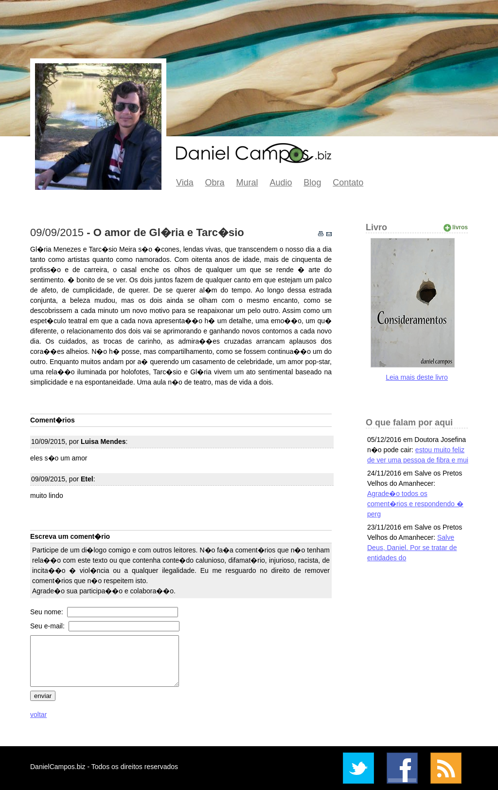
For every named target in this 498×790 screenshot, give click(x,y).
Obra (215, 182)
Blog (312, 182)
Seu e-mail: (48, 626)
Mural (247, 182)
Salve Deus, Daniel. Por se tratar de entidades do (412, 547)
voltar (38, 714)
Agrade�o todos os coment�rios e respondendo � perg (415, 504)
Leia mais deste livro (417, 377)
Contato (348, 182)
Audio (280, 182)
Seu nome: (47, 612)
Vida (185, 182)
